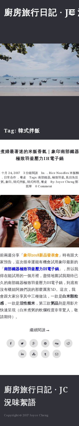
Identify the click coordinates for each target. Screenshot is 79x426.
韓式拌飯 (19, 182)
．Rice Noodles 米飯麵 (62, 173)
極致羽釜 (58, 177)
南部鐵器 (44, 177)
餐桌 (44, 182)
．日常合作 (8, 177)
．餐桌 (21, 177)
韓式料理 (33, 182)
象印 (8, 182)
